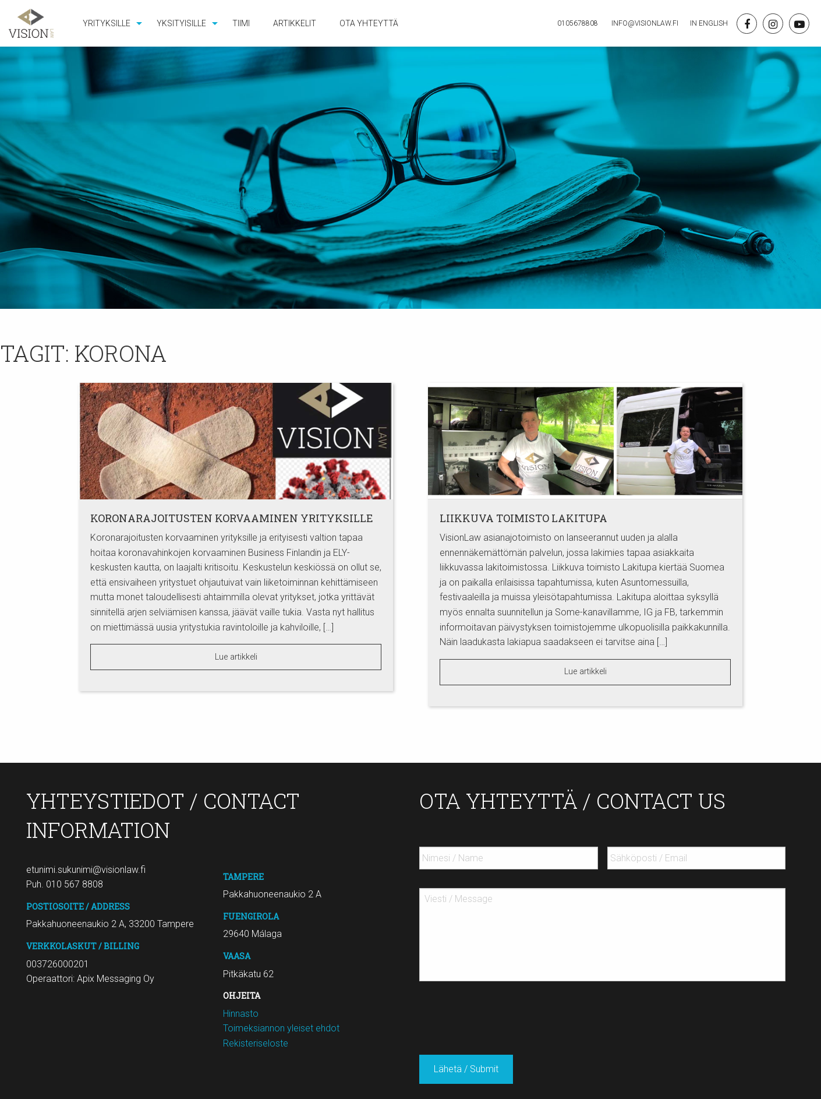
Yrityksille (106, 23)
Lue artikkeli (236, 657)
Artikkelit (294, 23)
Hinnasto (241, 1013)
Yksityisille (181, 23)
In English (709, 23)
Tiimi (241, 23)
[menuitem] (108, 23)
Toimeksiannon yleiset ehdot (281, 1028)
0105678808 (577, 23)
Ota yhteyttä (368, 23)
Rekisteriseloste (255, 1043)
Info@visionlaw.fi (644, 23)
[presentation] (507, 1013)
